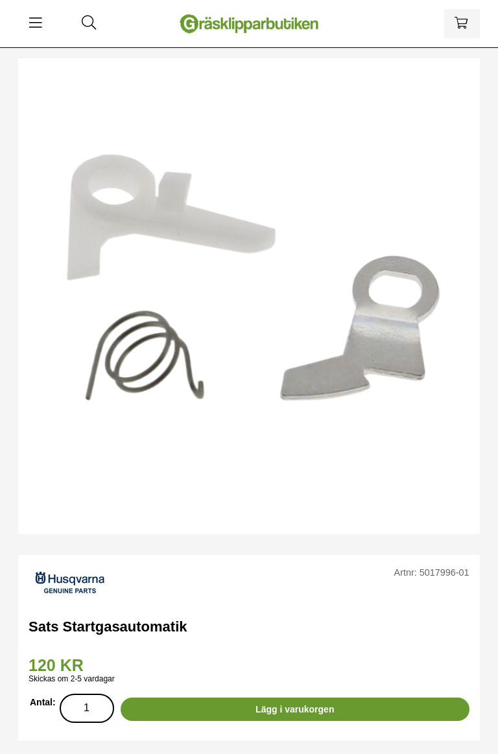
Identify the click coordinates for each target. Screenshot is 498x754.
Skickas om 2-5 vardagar (72, 678)
